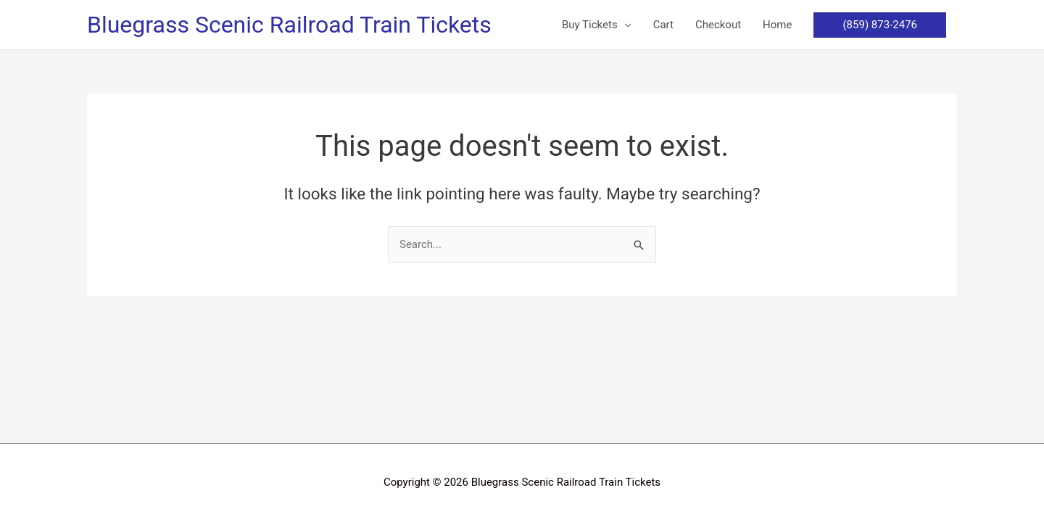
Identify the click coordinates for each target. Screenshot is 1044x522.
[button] (596, 24)
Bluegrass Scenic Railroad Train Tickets (289, 24)
